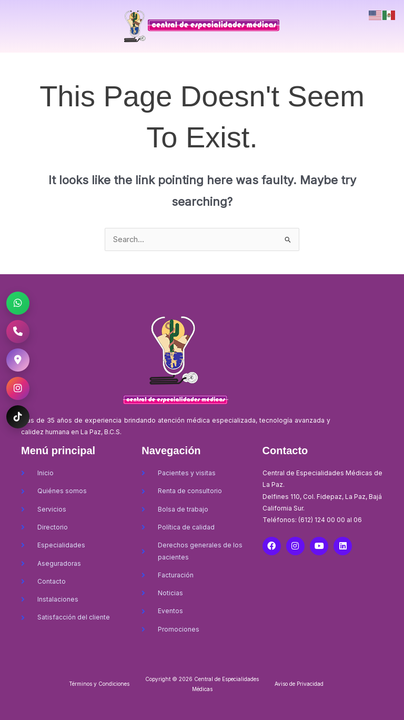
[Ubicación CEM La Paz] (17, 360)
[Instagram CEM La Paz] (17, 388)
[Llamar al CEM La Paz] (17, 331)
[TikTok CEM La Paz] (17, 416)
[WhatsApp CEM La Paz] (17, 303)
